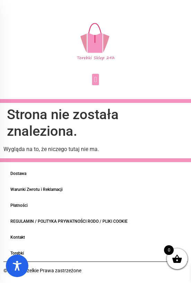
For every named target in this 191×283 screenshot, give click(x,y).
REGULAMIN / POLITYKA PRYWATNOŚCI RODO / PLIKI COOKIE (69, 221)
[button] (95, 79)
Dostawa (18, 173)
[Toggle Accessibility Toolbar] (17, 266)
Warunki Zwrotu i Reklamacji (36, 189)
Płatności (19, 205)
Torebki (17, 253)
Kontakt (17, 237)
